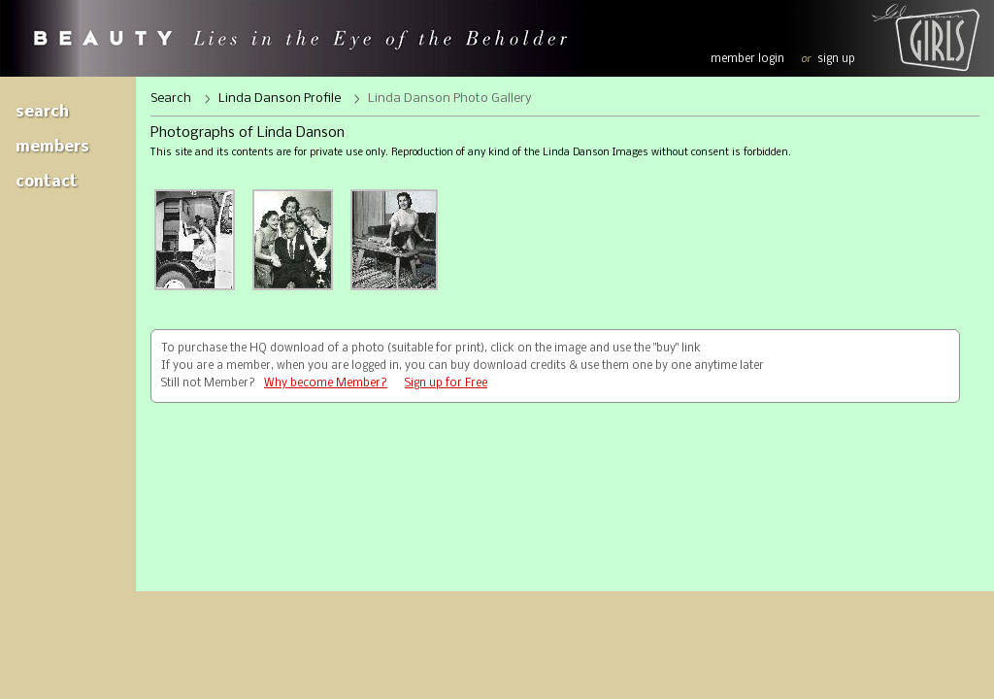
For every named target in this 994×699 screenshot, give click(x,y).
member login (747, 59)
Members (52, 147)
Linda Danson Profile (279, 98)
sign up (836, 59)
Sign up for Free (446, 383)
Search (42, 112)
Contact (47, 182)
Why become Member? (325, 383)
